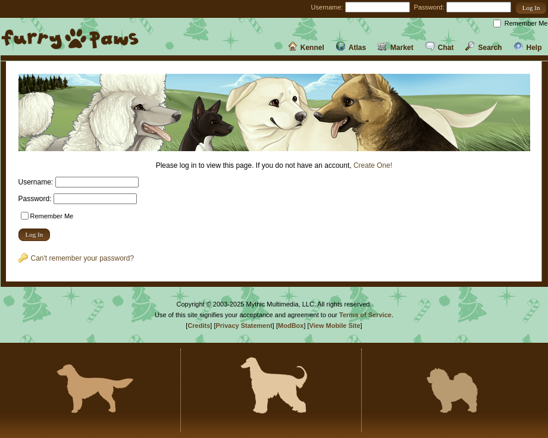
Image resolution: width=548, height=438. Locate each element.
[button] (531, 8)
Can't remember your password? (76, 258)
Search (483, 47)
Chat (439, 47)
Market (396, 47)
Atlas (351, 47)
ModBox (290, 325)
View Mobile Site (335, 325)
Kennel (306, 47)
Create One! (372, 165)
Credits (198, 325)
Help (527, 47)
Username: (327, 7)
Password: (429, 7)
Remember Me (526, 23)
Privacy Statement (243, 325)
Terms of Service (365, 314)
